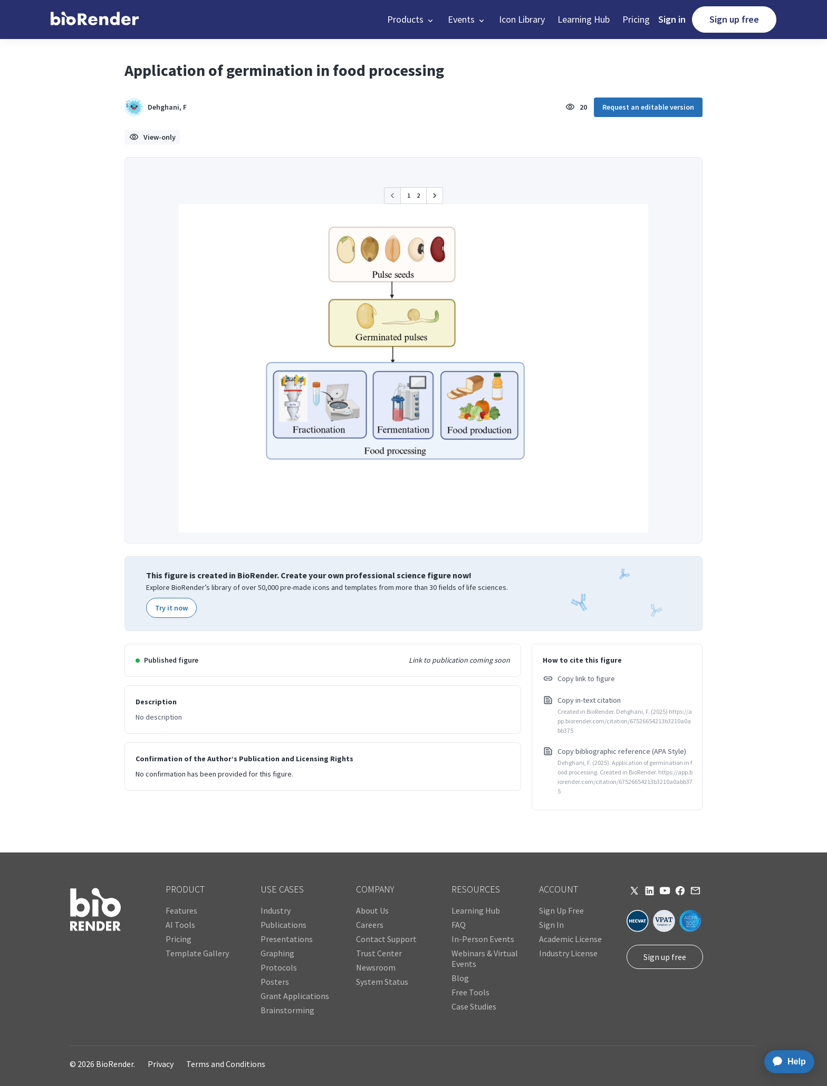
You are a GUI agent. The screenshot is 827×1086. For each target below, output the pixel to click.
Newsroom (376, 967)
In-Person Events (482, 939)
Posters (275, 981)
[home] (95, 19)
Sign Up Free (561, 910)
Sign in (672, 19)
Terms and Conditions (225, 1064)
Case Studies (473, 1006)
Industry (276, 910)
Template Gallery (197, 953)
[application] (786, 1061)
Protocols (279, 967)
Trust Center (379, 953)
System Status (382, 981)
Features (181, 910)
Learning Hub (583, 19)
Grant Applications (295, 996)
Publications (283, 924)
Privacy (161, 1064)
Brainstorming (287, 1010)
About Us (372, 910)
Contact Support (386, 939)
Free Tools (470, 992)
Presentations (287, 939)
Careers (369, 924)
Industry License (568, 953)
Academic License (570, 939)
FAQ (458, 924)
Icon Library (522, 19)
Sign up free (734, 19)
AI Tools (180, 924)
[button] (411, 19)
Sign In (551, 924)
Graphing (277, 953)
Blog (460, 978)
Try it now (171, 608)
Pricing (636, 19)
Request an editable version (648, 107)
